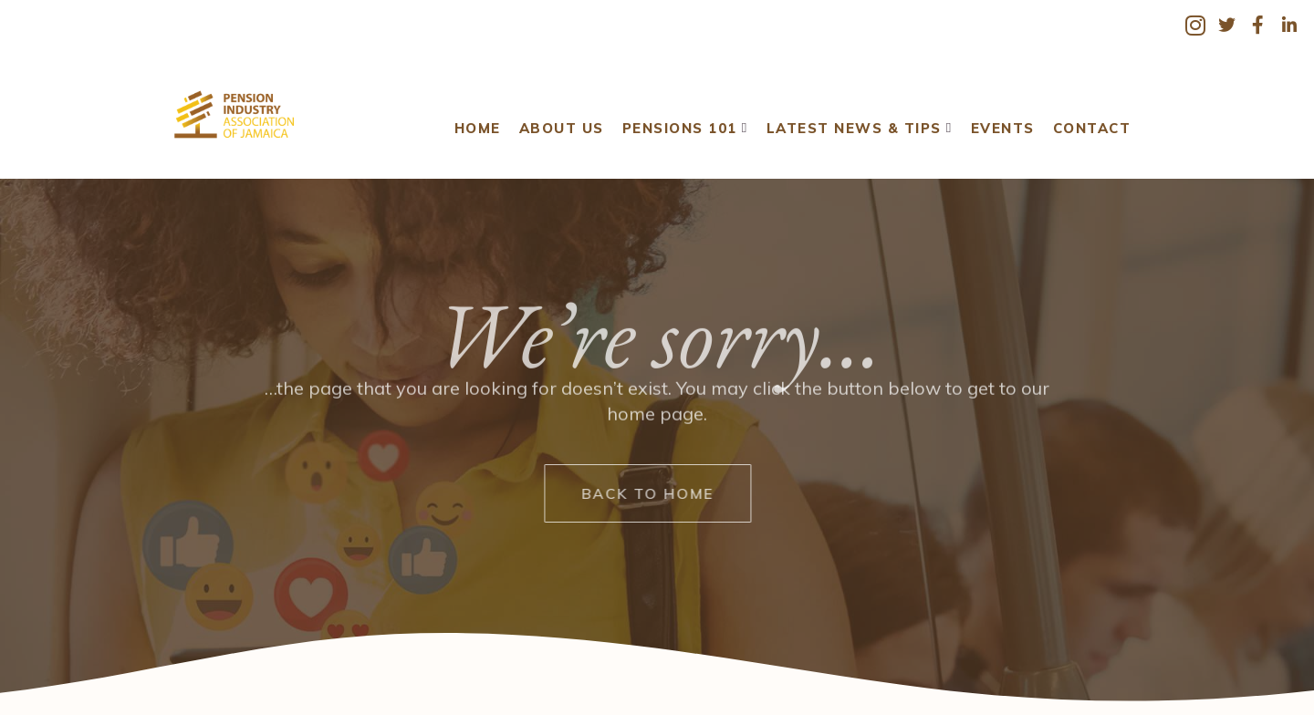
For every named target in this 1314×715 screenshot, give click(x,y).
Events (995, 115)
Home (471, 115)
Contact (1085, 115)
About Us (555, 115)
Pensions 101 (679, 115)
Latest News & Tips (853, 115)
